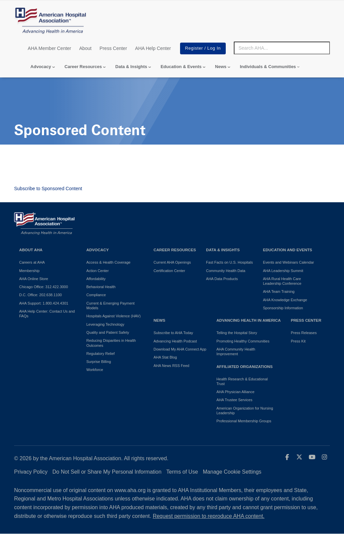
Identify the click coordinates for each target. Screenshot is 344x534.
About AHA (31, 250)
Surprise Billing (98, 362)
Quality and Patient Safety (107, 332)
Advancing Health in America (248, 320)
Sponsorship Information (283, 308)
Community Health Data (225, 271)
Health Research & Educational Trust (242, 381)
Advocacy (41, 66)
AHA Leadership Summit (283, 271)
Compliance (96, 295)
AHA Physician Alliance (235, 392)
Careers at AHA (32, 262)
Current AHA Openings (172, 262)
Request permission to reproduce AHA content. (209, 516)
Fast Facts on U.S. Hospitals (229, 262)
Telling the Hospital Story (236, 333)
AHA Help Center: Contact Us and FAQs (47, 313)
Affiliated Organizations (244, 366)
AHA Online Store (33, 279)
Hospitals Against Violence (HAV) (113, 316)
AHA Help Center (153, 48)
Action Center (97, 271)
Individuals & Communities (268, 66)
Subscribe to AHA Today (173, 333)
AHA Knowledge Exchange (285, 300)
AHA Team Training (279, 291)
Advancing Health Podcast (175, 341)
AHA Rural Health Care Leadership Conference (282, 281)
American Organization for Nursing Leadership (244, 410)
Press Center (113, 48)
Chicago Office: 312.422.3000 (43, 287)
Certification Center (169, 271)
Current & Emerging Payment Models (110, 305)
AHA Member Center (49, 48)
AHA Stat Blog (165, 357)
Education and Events (287, 250)
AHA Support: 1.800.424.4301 (43, 303)
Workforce (94, 370)
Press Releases (304, 333)
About (85, 48)
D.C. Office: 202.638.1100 (40, 295)
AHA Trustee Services (234, 400)
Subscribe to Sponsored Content (48, 188)
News (220, 66)
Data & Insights (131, 66)
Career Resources (83, 66)
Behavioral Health (101, 287)
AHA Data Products (222, 279)
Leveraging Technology (105, 324)
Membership (29, 271)
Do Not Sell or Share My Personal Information (107, 472)
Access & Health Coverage (108, 262)
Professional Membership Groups (243, 421)
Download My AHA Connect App (180, 349)
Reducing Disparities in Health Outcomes (111, 342)
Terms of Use (182, 472)
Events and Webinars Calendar (288, 262)
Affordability (95, 279)
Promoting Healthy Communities (242, 341)
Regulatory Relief (100, 354)
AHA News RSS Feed (171, 366)
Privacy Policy (31, 472)
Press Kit (298, 341)
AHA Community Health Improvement (235, 351)
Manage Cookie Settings (232, 472)
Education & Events (181, 66)
